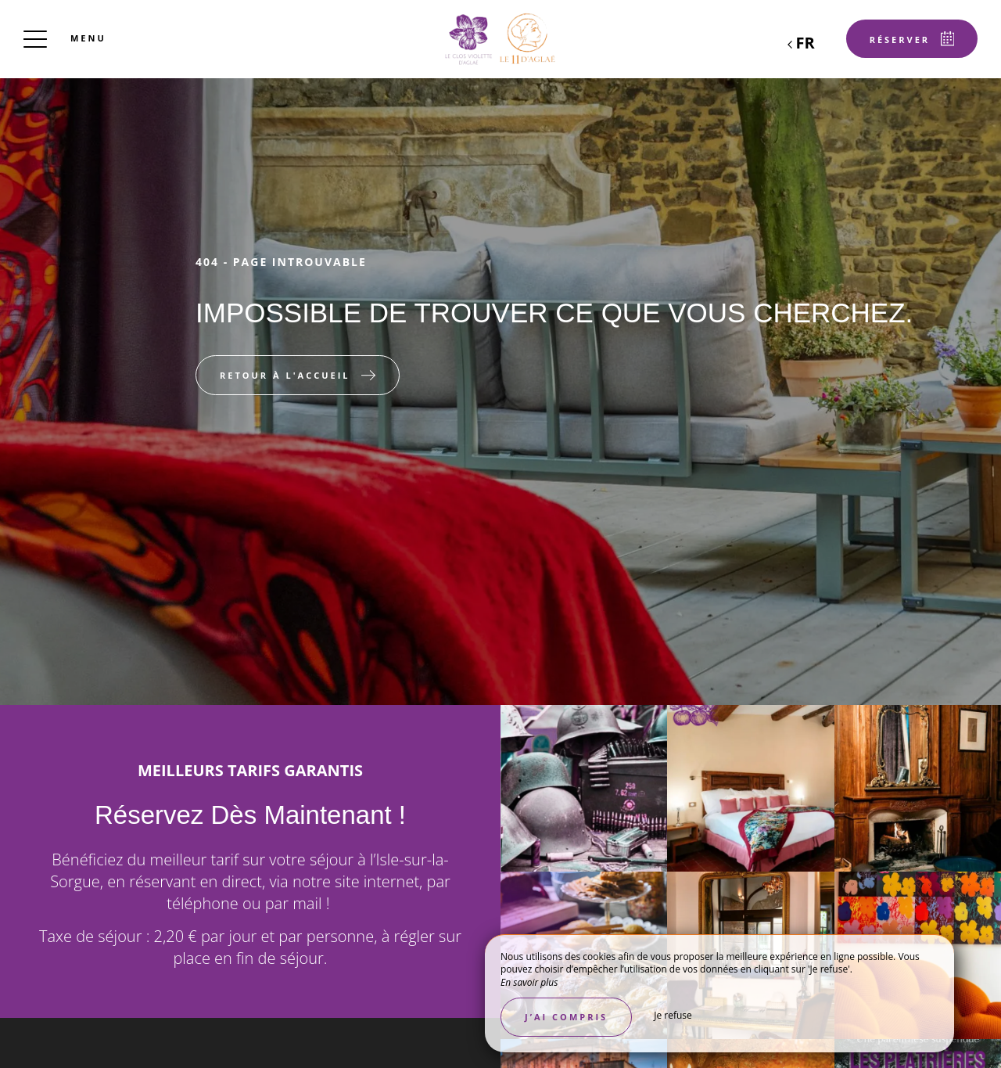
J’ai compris (566, 1017)
